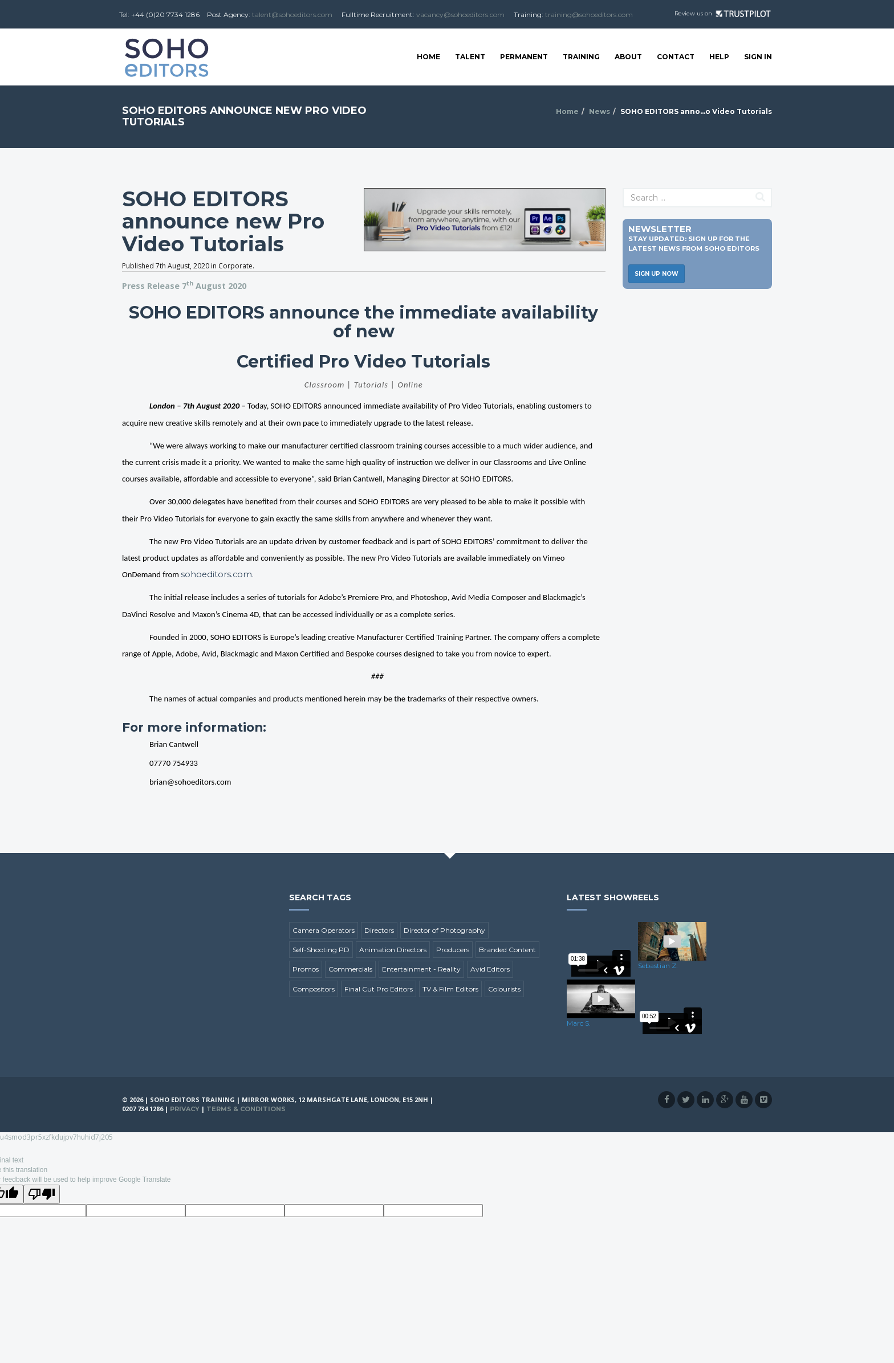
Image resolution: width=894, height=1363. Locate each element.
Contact (675, 56)
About (628, 56)
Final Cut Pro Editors (378, 989)
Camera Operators (323, 930)
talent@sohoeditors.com (292, 14)
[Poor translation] (41, 1194)
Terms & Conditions (246, 1109)
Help (719, 56)
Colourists (504, 989)
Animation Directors (392, 949)
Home (428, 56)
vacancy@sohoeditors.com (460, 14)
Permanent (524, 56)
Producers (452, 949)
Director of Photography (444, 930)
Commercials (350, 969)
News (599, 111)
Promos (305, 969)
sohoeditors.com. (217, 574)
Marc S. (579, 1023)
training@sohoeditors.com (589, 14)
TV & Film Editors (450, 989)
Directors (379, 930)
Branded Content (507, 949)
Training (581, 56)
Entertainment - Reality (421, 969)
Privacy (185, 1109)
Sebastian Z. (658, 965)
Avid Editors (490, 969)
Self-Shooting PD (321, 949)
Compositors (313, 989)
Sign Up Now (656, 274)
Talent (470, 56)
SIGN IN (758, 56)
